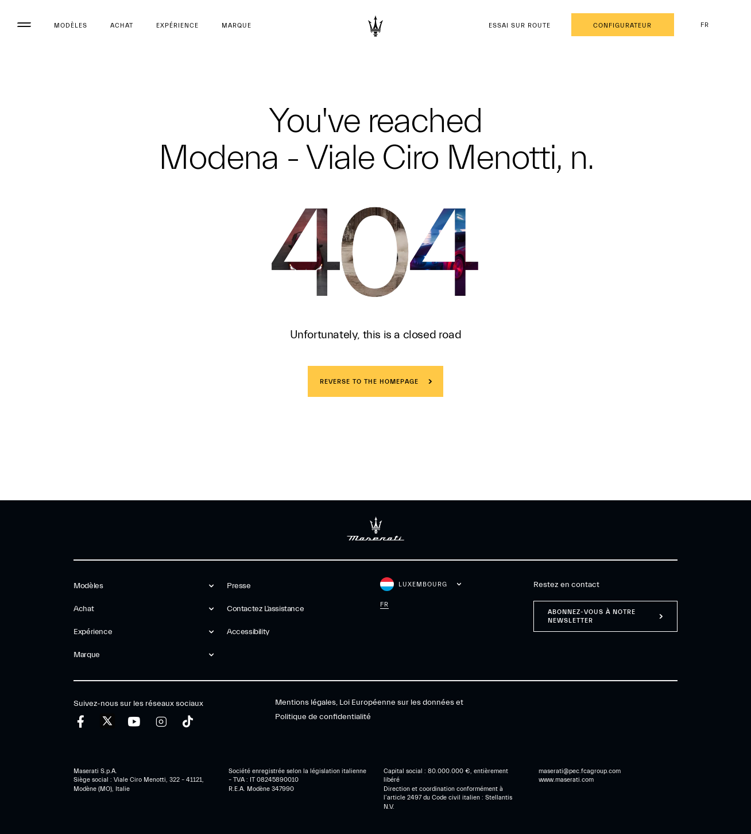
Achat (121, 25)
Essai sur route (520, 25)
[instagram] (161, 722)
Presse (239, 585)
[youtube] (134, 722)
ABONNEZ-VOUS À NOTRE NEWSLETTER (592, 616)
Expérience (177, 25)
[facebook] (80, 722)
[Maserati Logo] (375, 26)
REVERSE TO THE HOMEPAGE (369, 381)
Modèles (70, 25)
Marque (236, 25)
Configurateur (622, 25)
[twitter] (107, 721)
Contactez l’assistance (265, 608)
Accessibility (248, 631)
